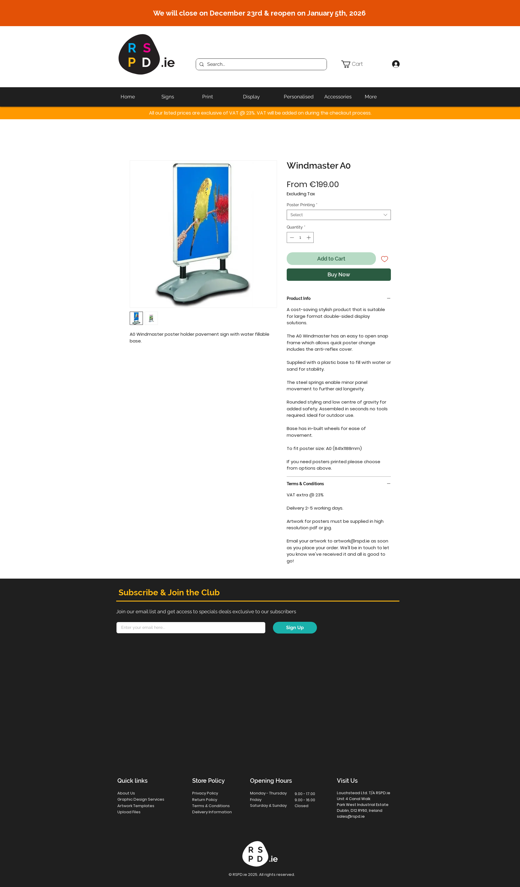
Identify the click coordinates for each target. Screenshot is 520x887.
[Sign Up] (295, 628)
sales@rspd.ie (351, 816)
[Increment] (309, 237)
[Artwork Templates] (139, 806)
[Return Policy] (213, 800)
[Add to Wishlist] (384, 258)
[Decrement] (291, 237)
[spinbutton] (300, 237)
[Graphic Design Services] (146, 799)
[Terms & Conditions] (215, 806)
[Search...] (260, 64)
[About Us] (138, 793)
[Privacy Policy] (213, 793)
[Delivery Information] (215, 812)
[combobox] (339, 215)
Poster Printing (302, 204)
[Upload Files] (138, 812)
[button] (364, 64)
